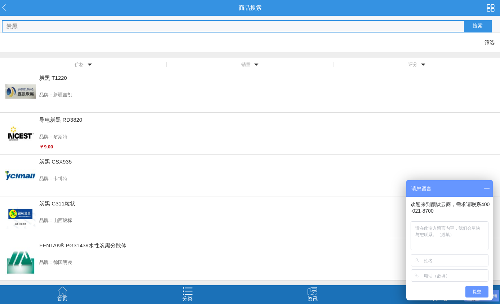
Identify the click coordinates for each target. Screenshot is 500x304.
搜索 (478, 26)
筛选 (489, 42)
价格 (79, 64)
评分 (412, 64)
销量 (246, 64)
